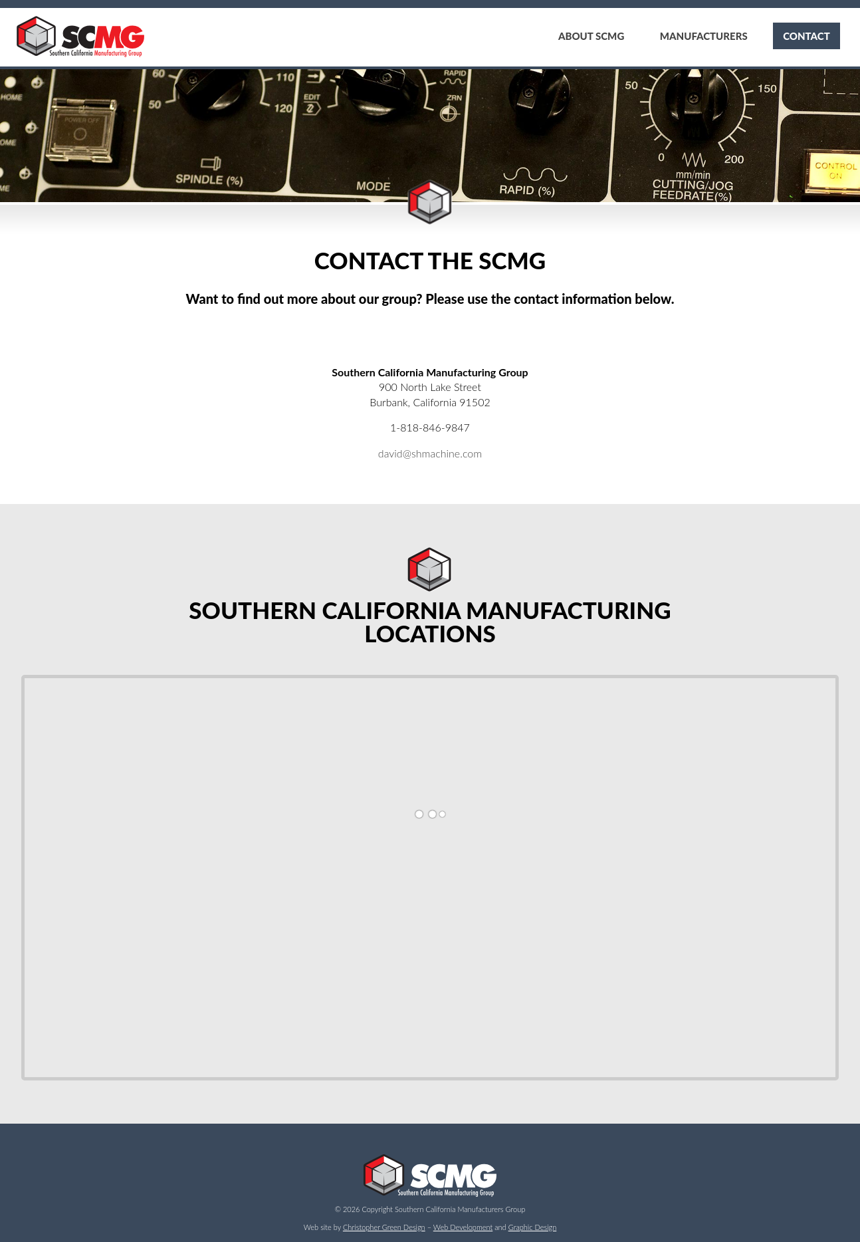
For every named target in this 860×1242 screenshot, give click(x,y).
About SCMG (588, 36)
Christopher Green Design (384, 1227)
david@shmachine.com (430, 453)
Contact (805, 36)
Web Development (462, 1227)
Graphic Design (532, 1227)
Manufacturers (702, 36)
